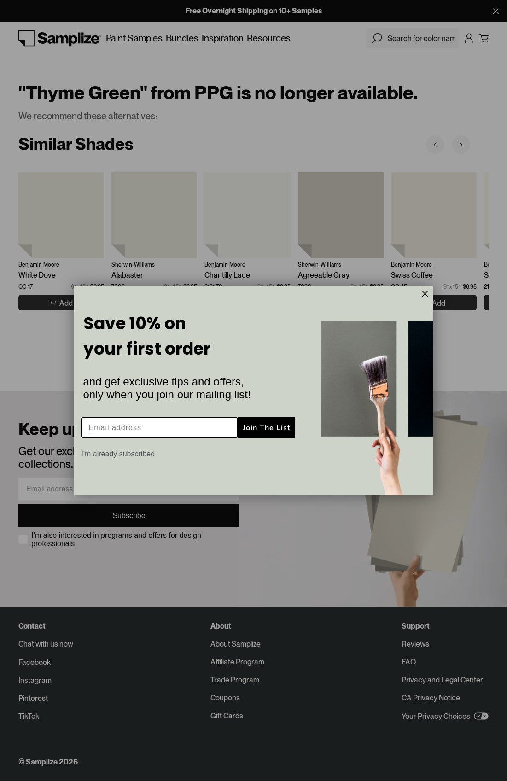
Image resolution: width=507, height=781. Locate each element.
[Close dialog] (425, 294)
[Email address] (159, 427)
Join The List (267, 428)
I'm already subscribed (118, 454)
